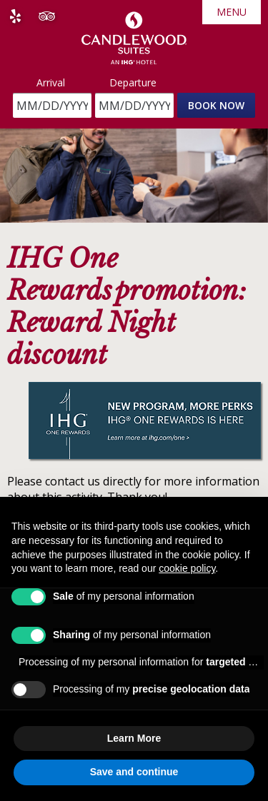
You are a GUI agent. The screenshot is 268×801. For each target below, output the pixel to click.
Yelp (15, 16)
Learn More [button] (134, 738)
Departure (133, 82)
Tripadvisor (46, 16)
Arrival (50, 82)
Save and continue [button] (134, 771)
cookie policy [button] (187, 568)
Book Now (216, 105)
